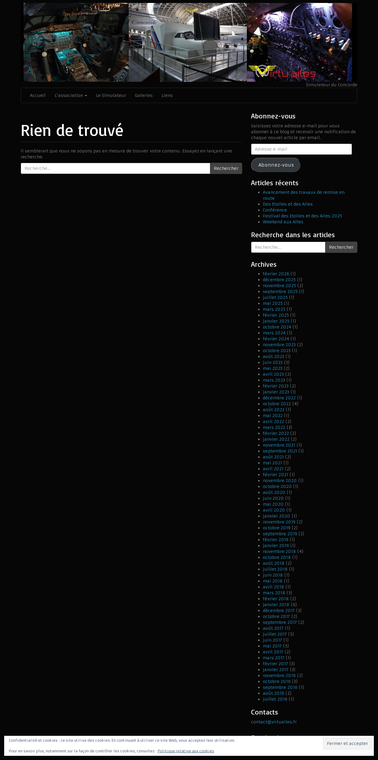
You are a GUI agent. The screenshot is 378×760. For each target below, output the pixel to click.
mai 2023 (272, 368)
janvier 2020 (276, 516)
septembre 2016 (280, 687)
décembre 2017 (279, 610)
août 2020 (274, 492)
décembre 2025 (279, 279)
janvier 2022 (276, 439)
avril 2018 (273, 587)
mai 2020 (273, 504)
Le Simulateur (111, 95)
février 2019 (275, 539)
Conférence (275, 210)
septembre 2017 (280, 622)
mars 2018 (274, 592)
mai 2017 (272, 646)
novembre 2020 (280, 480)
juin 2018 (273, 575)
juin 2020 (273, 498)
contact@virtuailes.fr (274, 722)
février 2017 (275, 663)
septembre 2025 (280, 291)
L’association (71, 95)
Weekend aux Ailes (283, 221)
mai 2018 (273, 581)
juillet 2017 (275, 634)
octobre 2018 (277, 557)
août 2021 (273, 457)
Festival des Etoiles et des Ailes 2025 (302, 216)
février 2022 (276, 433)
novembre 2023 (279, 344)
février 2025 (276, 315)
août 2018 (273, 563)
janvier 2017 (276, 669)
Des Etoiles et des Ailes (288, 204)
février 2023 (276, 386)
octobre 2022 (277, 403)
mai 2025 (273, 303)
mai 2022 (273, 415)
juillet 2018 (275, 569)
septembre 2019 (280, 533)
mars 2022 (274, 427)
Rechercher (226, 168)
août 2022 (273, 409)
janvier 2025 (276, 321)
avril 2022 (273, 421)
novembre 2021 (279, 445)
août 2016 (273, 693)
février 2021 (275, 474)
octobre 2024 (277, 327)
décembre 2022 (279, 398)
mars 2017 (273, 657)
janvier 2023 (276, 392)
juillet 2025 (275, 297)
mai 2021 (272, 463)
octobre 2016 (277, 681)
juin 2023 (273, 362)
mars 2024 (274, 333)
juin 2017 (272, 640)
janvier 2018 (276, 604)
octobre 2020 (277, 486)
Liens (167, 95)
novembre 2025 (279, 285)
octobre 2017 (276, 616)
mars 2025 (274, 309)
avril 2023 (273, 374)
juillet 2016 (275, 699)
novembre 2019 (279, 522)
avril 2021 (273, 468)
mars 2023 (274, 380)
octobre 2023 (277, 350)
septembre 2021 (280, 451)
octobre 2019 (276, 527)
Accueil (38, 95)
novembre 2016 (279, 675)
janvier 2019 (276, 545)
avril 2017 (273, 652)
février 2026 (276, 273)
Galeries (144, 95)
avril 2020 (274, 510)
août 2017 (273, 628)
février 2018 (276, 598)
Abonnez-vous (276, 165)
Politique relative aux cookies (186, 751)
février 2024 (276, 338)
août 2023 (273, 356)
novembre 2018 (279, 551)
